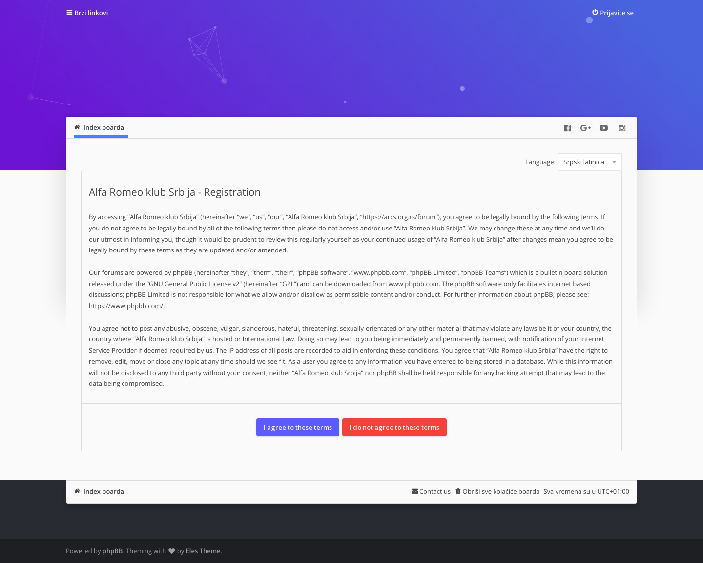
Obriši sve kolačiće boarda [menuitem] (501, 491)
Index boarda (103, 491)
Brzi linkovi (91, 12)
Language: (540, 161)
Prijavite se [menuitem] (617, 12)
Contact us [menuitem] (435, 491)
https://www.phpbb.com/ (126, 305)
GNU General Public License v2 (194, 283)
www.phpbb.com (414, 283)
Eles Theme (203, 550)
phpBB (113, 550)
